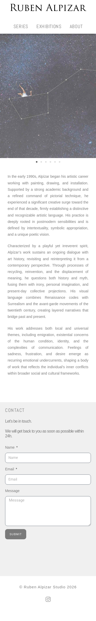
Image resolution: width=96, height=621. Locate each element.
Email (10, 475)
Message (12, 496)
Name (10, 453)
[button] (36, 167)
